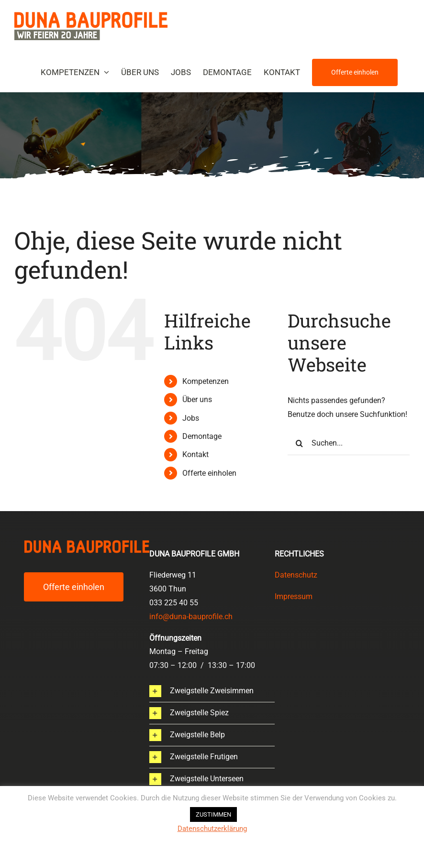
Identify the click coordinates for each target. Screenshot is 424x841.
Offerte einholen (209, 473)
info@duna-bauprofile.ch (191, 616)
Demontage (202, 436)
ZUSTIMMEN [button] (213, 814)
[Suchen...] (349, 443)
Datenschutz (296, 574)
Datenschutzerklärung (212, 828)
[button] (212, 691)
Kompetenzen (205, 381)
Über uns (197, 399)
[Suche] (300, 443)
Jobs (190, 418)
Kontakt (195, 454)
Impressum (293, 596)
